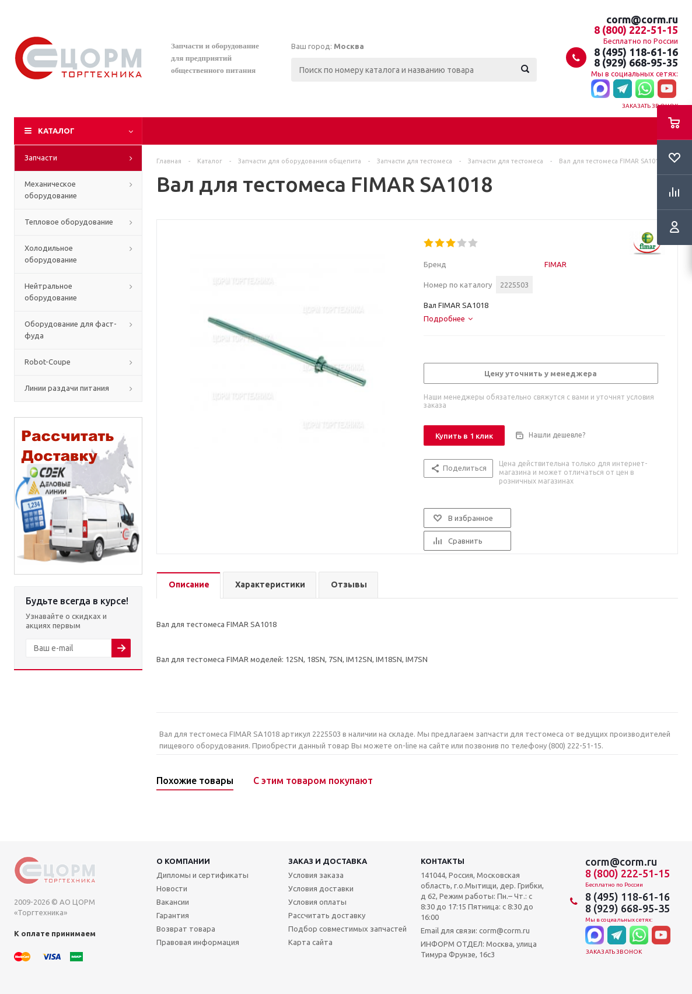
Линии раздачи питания (67, 388)
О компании (183, 861)
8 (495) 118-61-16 (636, 52)
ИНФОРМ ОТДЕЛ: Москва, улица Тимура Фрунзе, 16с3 (479, 949)
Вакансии (172, 902)
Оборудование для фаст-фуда (71, 330)
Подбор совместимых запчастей (347, 929)
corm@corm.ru (642, 19)
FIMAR (555, 264)
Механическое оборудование (51, 190)
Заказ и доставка (327, 861)
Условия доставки (321, 888)
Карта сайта (310, 942)
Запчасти (41, 157)
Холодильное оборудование (51, 254)
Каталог (56, 131)
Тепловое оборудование (69, 222)
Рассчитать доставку (326, 915)
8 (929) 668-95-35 (636, 62)
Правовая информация (197, 942)
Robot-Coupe (48, 362)
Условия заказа (316, 875)
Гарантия (172, 915)
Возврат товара (185, 929)
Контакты (442, 861)
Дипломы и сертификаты (202, 875)
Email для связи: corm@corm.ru (475, 930)
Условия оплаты (317, 902)
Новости (171, 888)
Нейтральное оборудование (51, 292)
